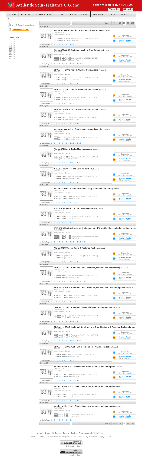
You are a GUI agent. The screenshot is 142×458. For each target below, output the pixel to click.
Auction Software (75, 455)
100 (132, 23)
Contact (72, 14)
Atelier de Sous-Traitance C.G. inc (47, 5)
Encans (84, 14)
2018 (12, 56)
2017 (12, 58)
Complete (125, 35)
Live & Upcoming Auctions (23, 25)
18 (84, 242)
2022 (12, 48)
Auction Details (125, 40)
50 (128, 23)
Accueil (12, 14)
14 (75, 64)
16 (80, 64)
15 (77, 64)
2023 (12, 45)
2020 (12, 52)
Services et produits (45, 14)
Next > (107, 23)
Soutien (124, 14)
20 (124, 23)
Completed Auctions (20, 29)
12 (71, 44)
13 (73, 44)
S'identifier (114, 9)
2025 (12, 41)
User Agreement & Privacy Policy (90, 433)
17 (82, 64)
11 (68, 44)
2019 (12, 54)
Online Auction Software (73, 446)
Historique (26, 14)
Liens (61, 14)
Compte (112, 14)
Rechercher (98, 14)
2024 (12, 43)
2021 (12, 50)
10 (120, 23)
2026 (12, 39)
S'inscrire (128, 9)
